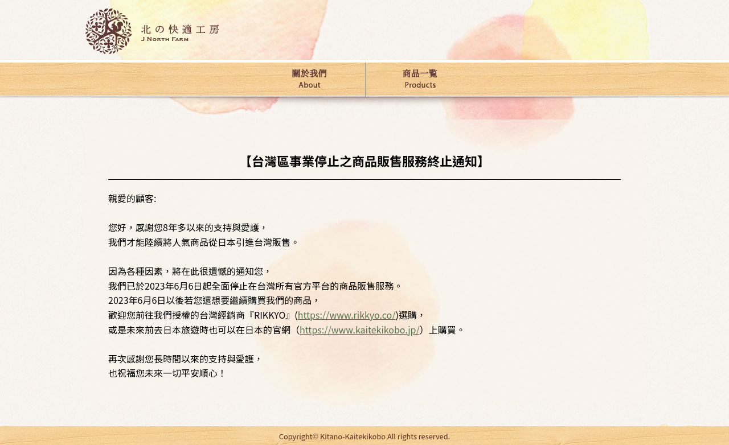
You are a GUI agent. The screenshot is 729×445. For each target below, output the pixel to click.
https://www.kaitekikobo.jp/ (360, 329)
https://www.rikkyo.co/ (347, 315)
